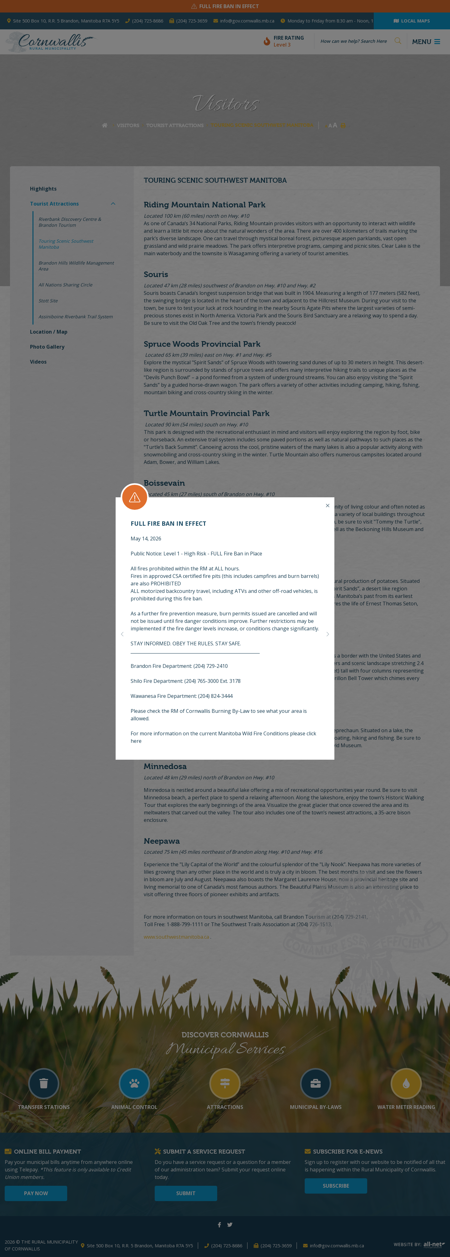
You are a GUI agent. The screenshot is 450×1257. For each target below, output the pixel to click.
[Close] (327, 506)
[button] (122, 633)
